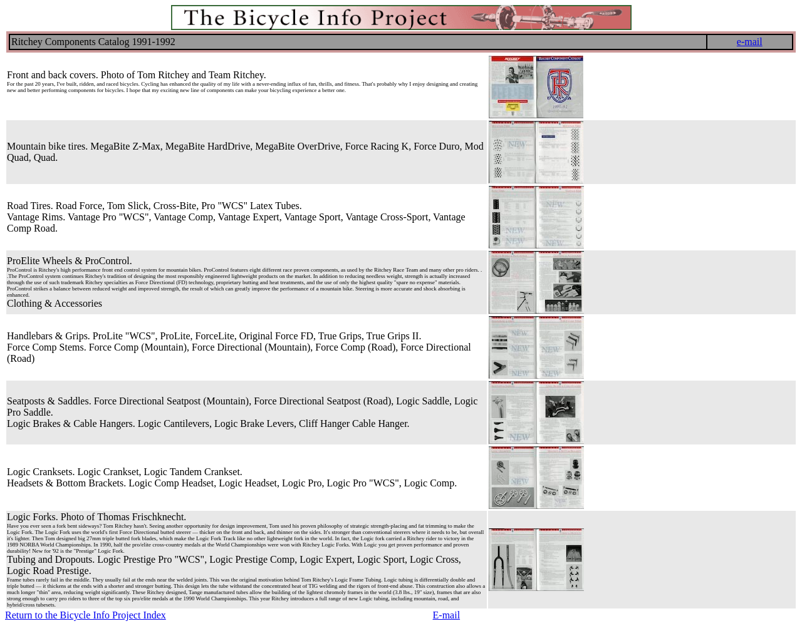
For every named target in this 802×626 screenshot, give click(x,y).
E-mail (447, 615)
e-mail (750, 41)
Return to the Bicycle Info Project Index (85, 615)
